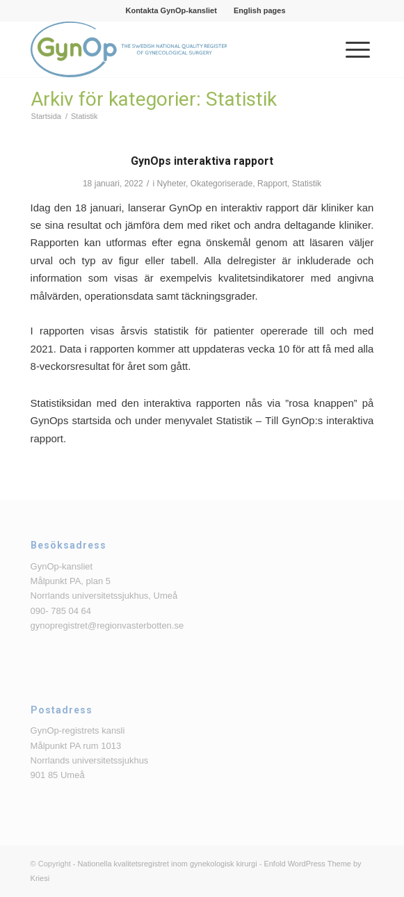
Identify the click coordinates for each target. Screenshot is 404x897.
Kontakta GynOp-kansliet (170, 10)
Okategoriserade (221, 183)
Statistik (306, 183)
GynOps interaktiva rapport (202, 161)
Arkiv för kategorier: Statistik (154, 99)
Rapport (272, 183)
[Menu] (351, 49)
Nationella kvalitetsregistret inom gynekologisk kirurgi (167, 863)
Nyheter (171, 183)
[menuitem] (171, 10)
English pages (260, 10)
